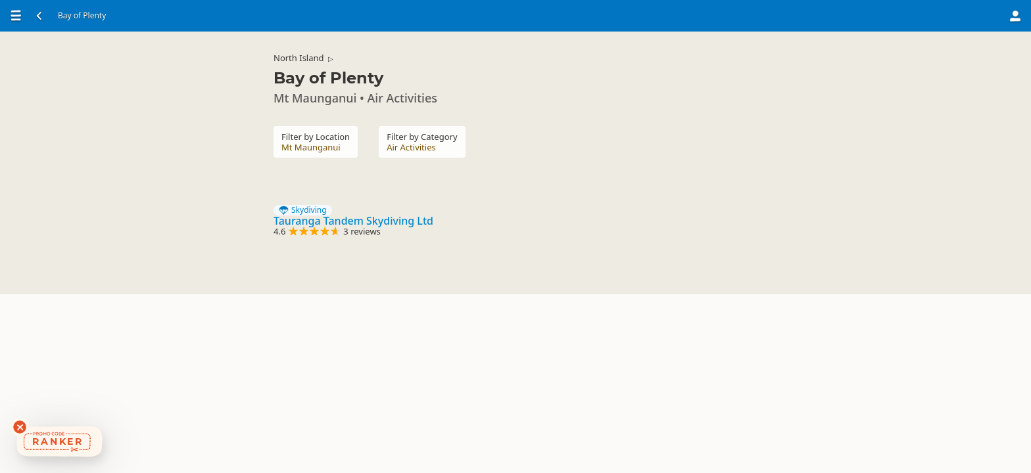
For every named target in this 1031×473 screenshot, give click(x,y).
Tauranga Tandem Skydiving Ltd (353, 221)
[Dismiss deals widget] (19, 427)
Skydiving (303, 210)
